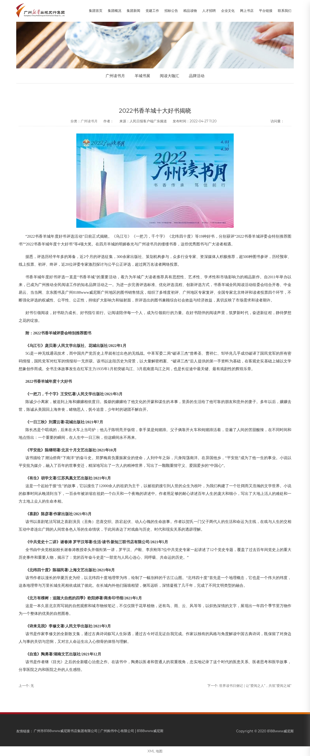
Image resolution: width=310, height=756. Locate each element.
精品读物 (190, 10)
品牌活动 (196, 75)
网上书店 (247, 10)
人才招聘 (209, 10)
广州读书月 (115, 75)
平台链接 (265, 10)
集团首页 (95, 10)
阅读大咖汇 (169, 75)
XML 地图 (155, 751)
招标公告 (171, 10)
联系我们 (284, 10)
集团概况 (114, 10)
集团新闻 (133, 10)
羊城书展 (142, 75)
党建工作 (152, 10)
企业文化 (228, 10)
